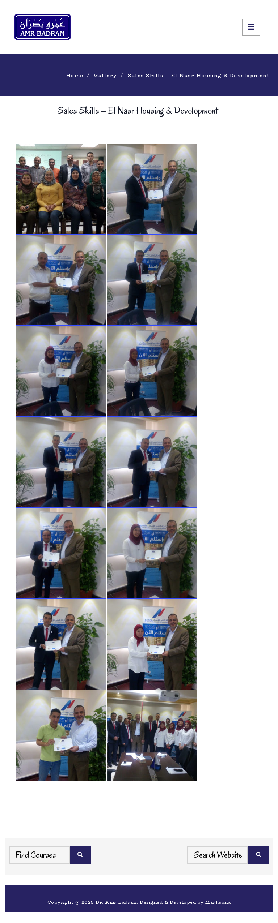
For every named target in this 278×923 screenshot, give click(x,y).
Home (75, 75)
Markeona (218, 902)
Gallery (105, 75)
